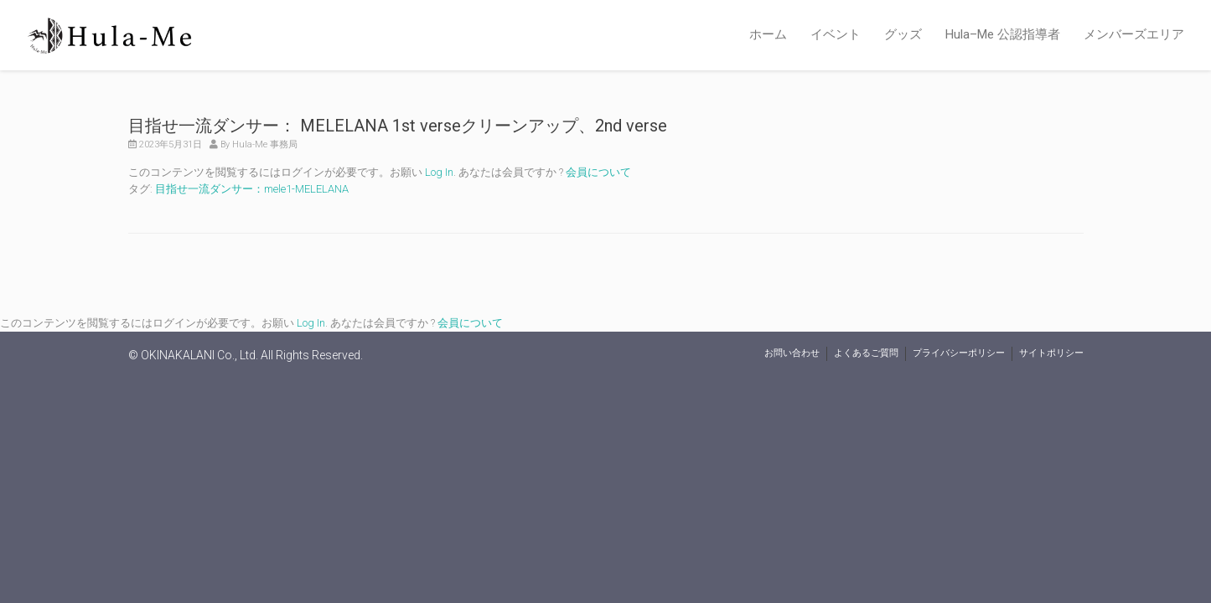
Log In (439, 172)
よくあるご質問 (866, 353)
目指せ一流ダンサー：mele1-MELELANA (252, 189)
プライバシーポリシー (959, 353)
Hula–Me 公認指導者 (1002, 34)
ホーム (768, 34)
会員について (598, 172)
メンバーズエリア (1134, 34)
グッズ (903, 34)
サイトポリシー (1051, 353)
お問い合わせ (792, 353)
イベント (835, 34)
